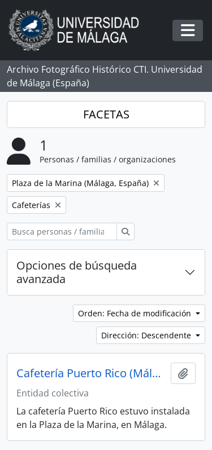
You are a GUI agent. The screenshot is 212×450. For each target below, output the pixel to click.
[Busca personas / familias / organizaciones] (62, 231)
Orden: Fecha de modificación (135, 313)
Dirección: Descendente (147, 335)
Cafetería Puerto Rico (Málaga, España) (91, 373)
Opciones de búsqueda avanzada (76, 272)
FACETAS (106, 114)
